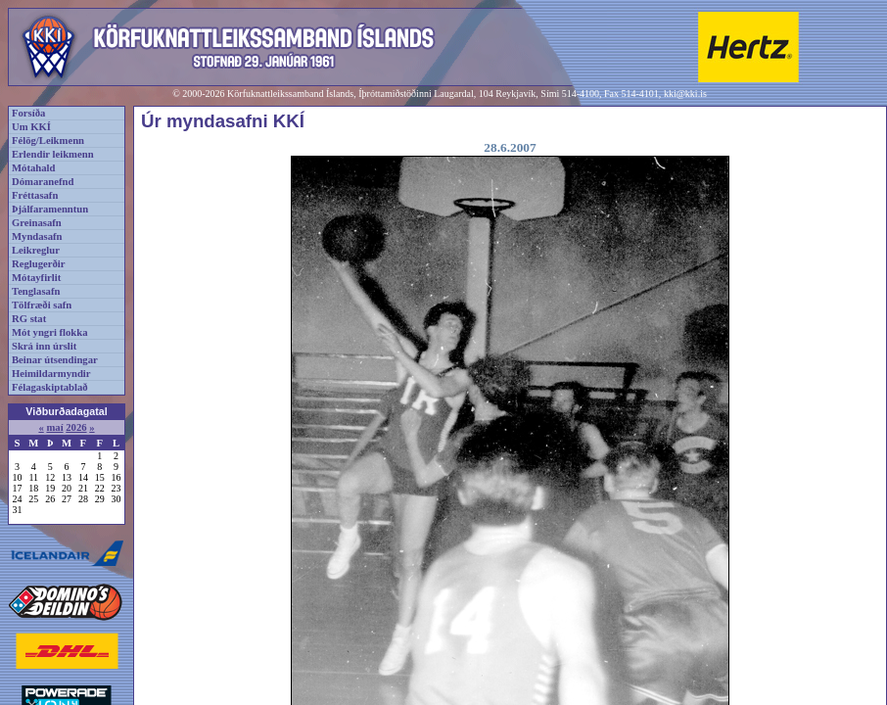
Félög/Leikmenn (48, 140)
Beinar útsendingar (55, 359)
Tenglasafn (36, 291)
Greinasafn (37, 222)
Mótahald (33, 168)
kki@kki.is (685, 93)
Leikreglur (36, 250)
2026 (76, 427)
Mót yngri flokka (50, 332)
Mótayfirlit (36, 277)
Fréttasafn (35, 195)
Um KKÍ (31, 126)
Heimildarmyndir (51, 373)
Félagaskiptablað (50, 387)
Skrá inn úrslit (44, 346)
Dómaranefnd (42, 181)
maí (54, 427)
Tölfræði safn (41, 305)
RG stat (29, 318)
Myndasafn (37, 236)
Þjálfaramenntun (50, 209)
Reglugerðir (38, 263)
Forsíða (28, 113)
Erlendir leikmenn (53, 154)
